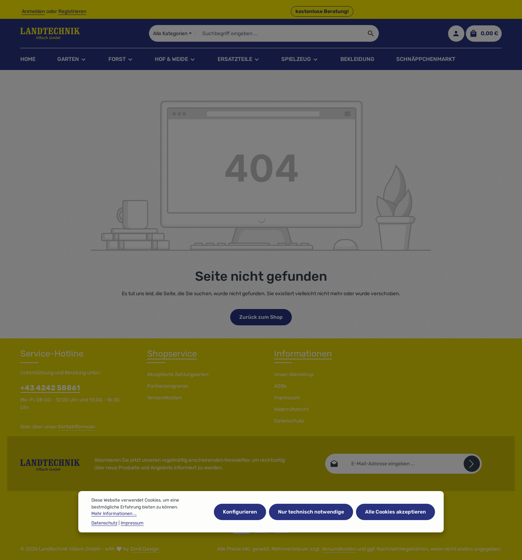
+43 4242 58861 (50, 387)
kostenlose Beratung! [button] (322, 11)
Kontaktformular (76, 427)
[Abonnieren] (472, 464)
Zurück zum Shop (261, 317)
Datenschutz (289, 421)
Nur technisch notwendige (311, 522)
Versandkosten (164, 398)
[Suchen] (371, 33)
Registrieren (72, 11)
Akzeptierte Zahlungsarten (177, 374)
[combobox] (279, 33)
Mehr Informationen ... (114, 524)
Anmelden (33, 11)
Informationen (303, 354)
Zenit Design (144, 549)
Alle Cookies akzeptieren (395, 522)
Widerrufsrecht (291, 409)
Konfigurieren (240, 522)
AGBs (280, 386)
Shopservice (172, 354)
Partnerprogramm (167, 386)
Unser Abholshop (294, 374)
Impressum (287, 398)
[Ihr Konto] (456, 33)
